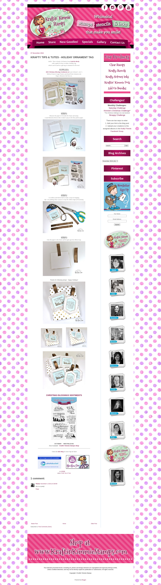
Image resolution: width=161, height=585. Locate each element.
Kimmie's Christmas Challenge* (117, 111)
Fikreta (38, 484)
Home (64, 523)
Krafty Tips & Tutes (66, 473)
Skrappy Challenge (117, 115)
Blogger (84, 580)
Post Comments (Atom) (45, 526)
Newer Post (34, 523)
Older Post (94, 523)
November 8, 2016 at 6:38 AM (48, 484)
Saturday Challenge (117, 108)
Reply (37, 489)
